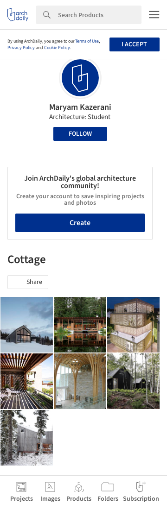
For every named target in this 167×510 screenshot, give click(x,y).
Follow (80, 134)
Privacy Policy (21, 47)
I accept (134, 44)
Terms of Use (87, 41)
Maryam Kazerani (80, 107)
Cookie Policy (57, 47)
